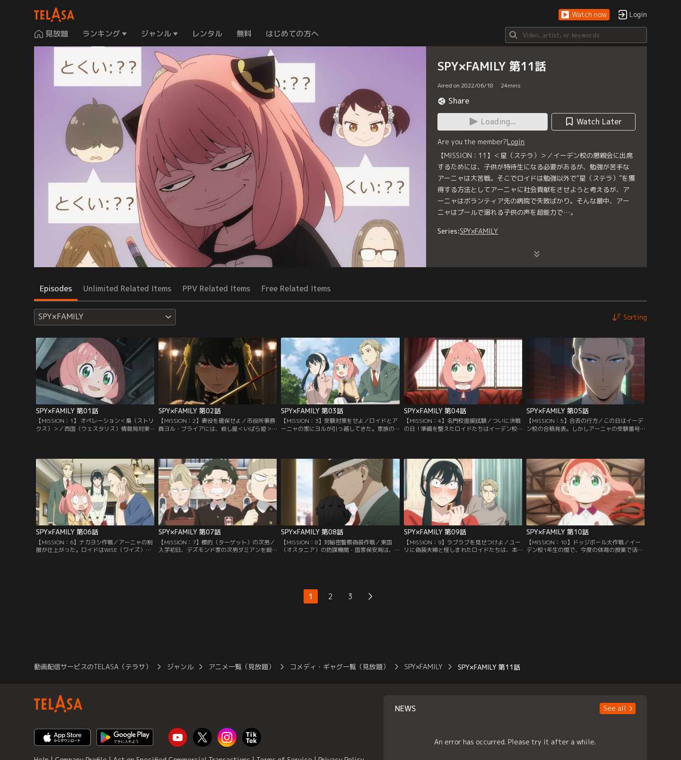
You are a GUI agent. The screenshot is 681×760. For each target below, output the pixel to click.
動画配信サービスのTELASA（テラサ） (93, 666)
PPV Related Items (216, 288)
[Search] (576, 35)
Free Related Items (296, 288)
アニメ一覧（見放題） (242, 666)
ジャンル (180, 666)
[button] (584, 15)
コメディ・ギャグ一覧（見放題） (339, 666)
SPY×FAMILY (479, 231)
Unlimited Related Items (127, 288)
